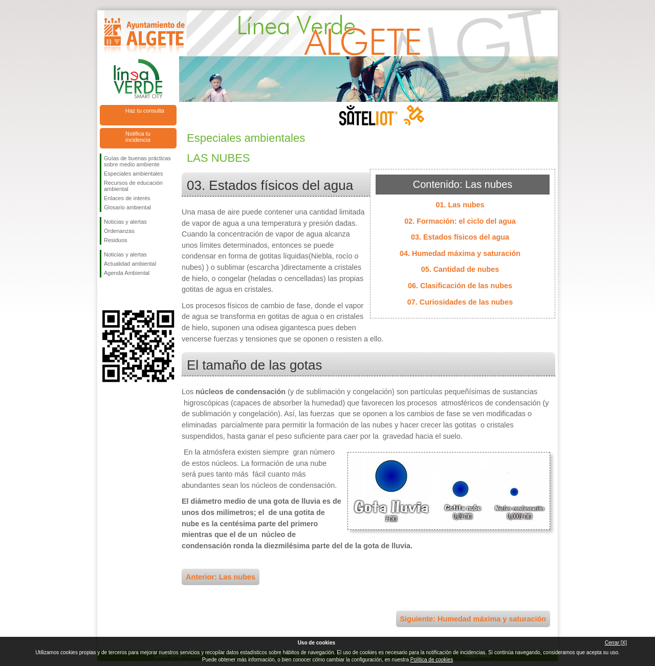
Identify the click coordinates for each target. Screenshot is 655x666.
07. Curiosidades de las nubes (460, 302)
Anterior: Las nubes (220, 577)
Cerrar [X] (616, 643)
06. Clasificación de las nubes (460, 286)
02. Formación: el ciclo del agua (460, 221)
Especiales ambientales (133, 173)
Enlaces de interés (127, 198)
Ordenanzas (119, 231)
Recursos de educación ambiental (133, 186)
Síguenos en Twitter (123, 294)
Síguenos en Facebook (106, 294)
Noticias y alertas (125, 222)
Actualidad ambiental (130, 264)
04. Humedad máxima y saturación (460, 253)
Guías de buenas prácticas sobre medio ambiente (137, 161)
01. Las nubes (459, 205)
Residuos (115, 240)
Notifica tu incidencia (137, 137)
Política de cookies (431, 659)
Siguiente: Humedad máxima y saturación (473, 619)
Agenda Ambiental (126, 273)
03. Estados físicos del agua (460, 237)
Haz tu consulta (144, 111)
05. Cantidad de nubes (460, 269)
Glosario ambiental (127, 207)
